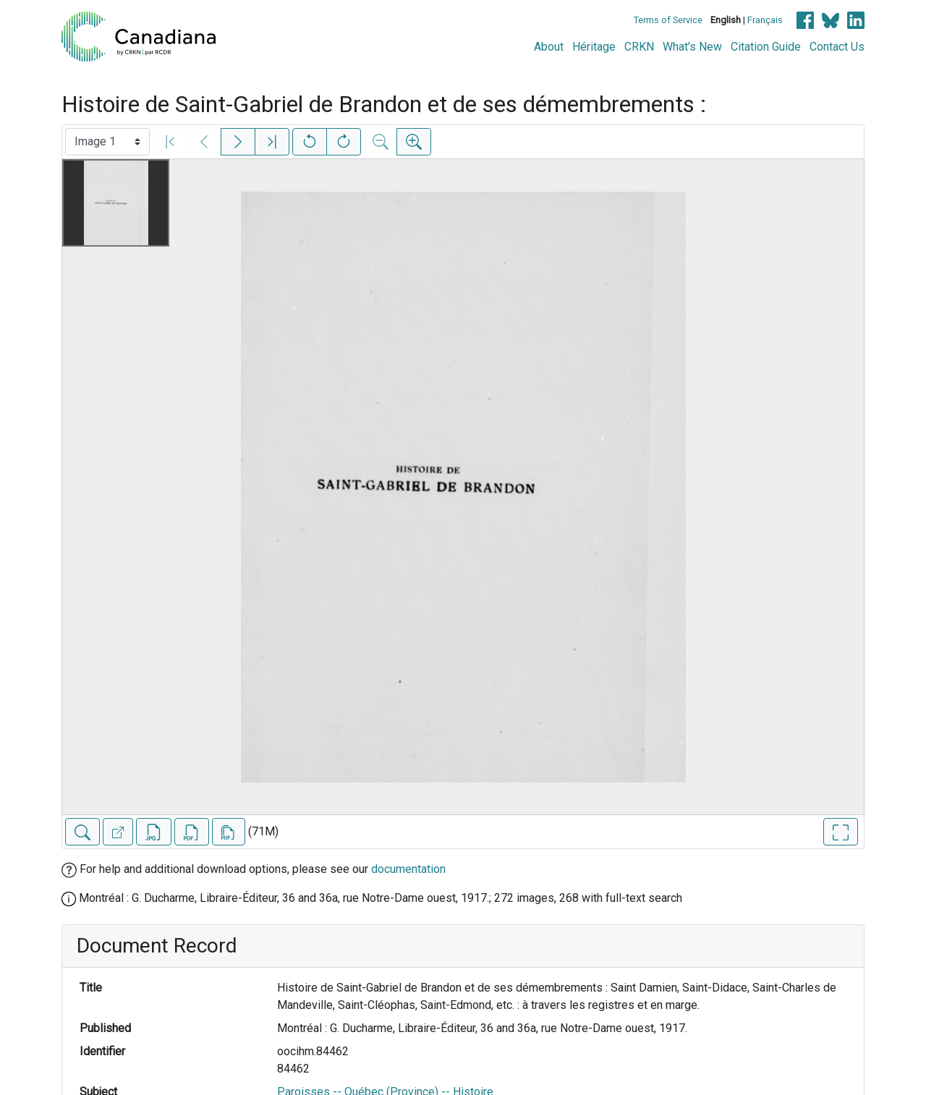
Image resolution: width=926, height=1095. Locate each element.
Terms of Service (668, 19)
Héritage (594, 47)
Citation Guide (766, 47)
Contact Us (837, 47)
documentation (408, 869)
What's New (692, 47)
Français (765, 19)
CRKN (639, 47)
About (549, 47)
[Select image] (107, 141)
